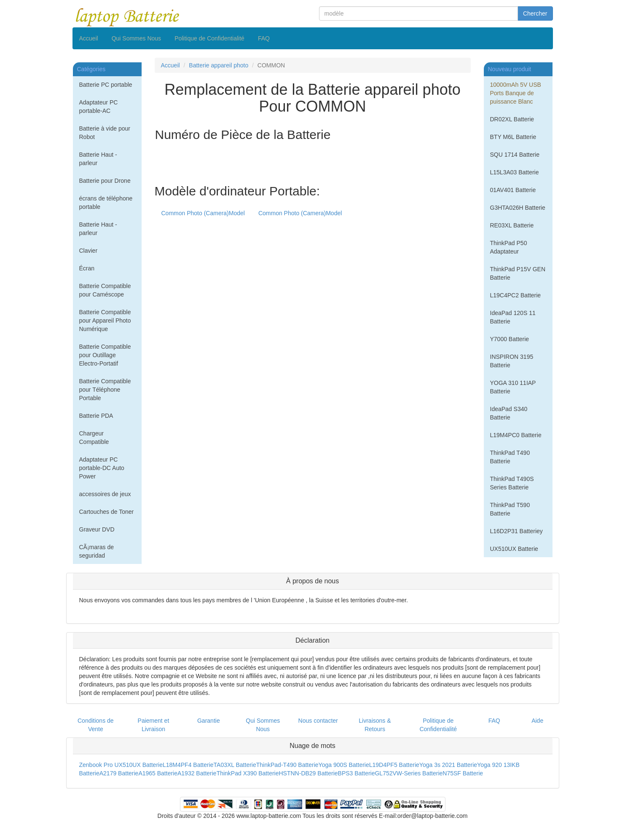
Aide (537, 720)
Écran (87, 268)
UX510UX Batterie (514, 548)
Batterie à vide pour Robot (104, 132)
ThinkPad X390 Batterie (248, 773)
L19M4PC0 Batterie (516, 435)
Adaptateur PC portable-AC (98, 106)
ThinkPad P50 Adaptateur (508, 247)
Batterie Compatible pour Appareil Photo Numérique (105, 320)
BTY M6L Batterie (513, 137)
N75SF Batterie (463, 773)
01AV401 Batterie (513, 190)
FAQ (264, 38)
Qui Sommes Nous (136, 38)
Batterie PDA (96, 415)
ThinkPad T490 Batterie (510, 457)
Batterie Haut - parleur (98, 158)
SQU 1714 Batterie (515, 154)
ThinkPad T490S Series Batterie (512, 483)
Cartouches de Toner (106, 511)
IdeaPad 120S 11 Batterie (513, 317)
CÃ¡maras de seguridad (96, 551)
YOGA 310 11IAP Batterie (513, 387)
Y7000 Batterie (509, 339)
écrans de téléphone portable (106, 202)
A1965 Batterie (157, 773)
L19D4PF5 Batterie (394, 764)
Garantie (208, 720)
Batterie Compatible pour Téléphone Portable (105, 389)
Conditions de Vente (96, 724)
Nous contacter (318, 720)
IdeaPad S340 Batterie (509, 413)
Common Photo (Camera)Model (203, 213)
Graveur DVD (97, 529)
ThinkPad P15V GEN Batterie (518, 273)
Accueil (88, 38)
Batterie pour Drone (105, 180)
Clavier (88, 250)
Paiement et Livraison (153, 724)
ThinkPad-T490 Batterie (287, 764)
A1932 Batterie (197, 773)
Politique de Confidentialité (209, 38)
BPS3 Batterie (356, 773)
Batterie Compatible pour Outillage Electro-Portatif (105, 355)
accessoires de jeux (105, 494)
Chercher (535, 13)
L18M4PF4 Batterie (188, 764)
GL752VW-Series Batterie (409, 773)
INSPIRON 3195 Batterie (512, 361)
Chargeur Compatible (94, 437)
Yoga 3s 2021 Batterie (448, 764)
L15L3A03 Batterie (514, 172)
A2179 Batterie (119, 773)
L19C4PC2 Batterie (515, 295)
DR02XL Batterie (512, 119)
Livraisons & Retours (375, 724)
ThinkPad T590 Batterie (510, 509)
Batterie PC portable (105, 84)
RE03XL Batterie (512, 225)
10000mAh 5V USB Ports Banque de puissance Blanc (515, 93)
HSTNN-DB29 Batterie (308, 773)
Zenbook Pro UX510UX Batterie (121, 764)
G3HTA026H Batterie (517, 207)
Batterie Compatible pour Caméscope (105, 290)
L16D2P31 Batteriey (516, 531)
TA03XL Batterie (235, 764)
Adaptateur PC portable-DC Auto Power (101, 468)
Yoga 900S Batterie (344, 764)
